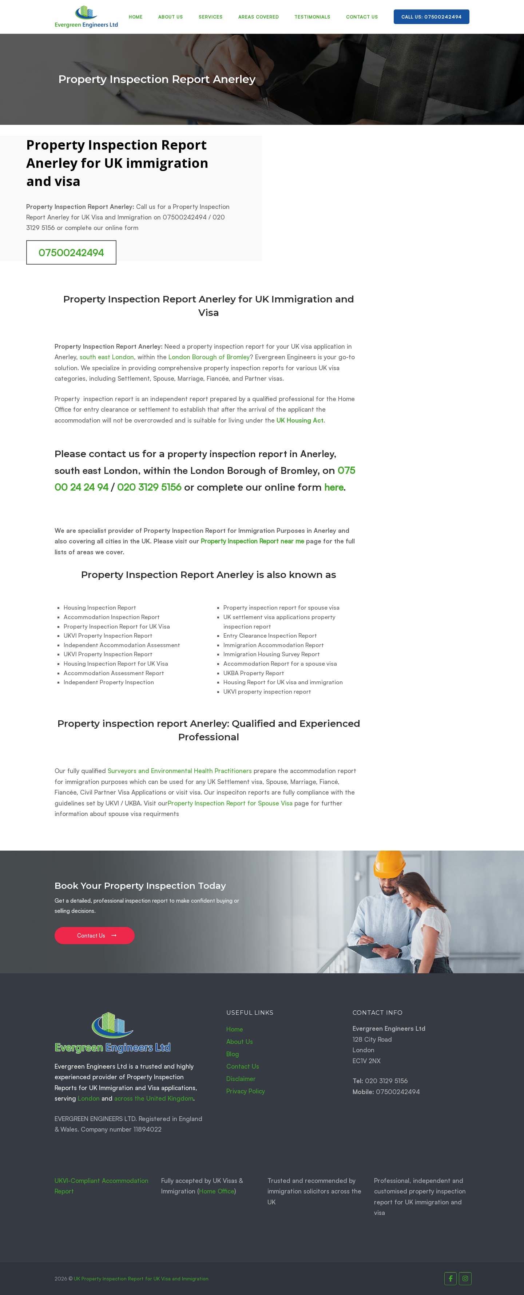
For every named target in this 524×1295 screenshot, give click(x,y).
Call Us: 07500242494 (431, 17)
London (89, 1098)
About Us (170, 17)
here (334, 487)
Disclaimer (241, 1078)
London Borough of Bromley (209, 357)
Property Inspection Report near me (252, 541)
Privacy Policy (245, 1091)
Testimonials (312, 17)
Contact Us (362, 17)
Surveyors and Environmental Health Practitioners (180, 771)
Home (136, 17)
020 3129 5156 (149, 487)
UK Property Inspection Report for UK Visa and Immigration (141, 1279)
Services (211, 17)
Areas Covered (258, 17)
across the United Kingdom (153, 1098)
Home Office (216, 1191)
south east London (107, 357)
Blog (232, 1054)
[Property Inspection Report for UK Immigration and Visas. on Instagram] (465, 1279)
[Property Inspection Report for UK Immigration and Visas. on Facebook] (450, 1279)
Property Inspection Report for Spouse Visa (230, 803)
